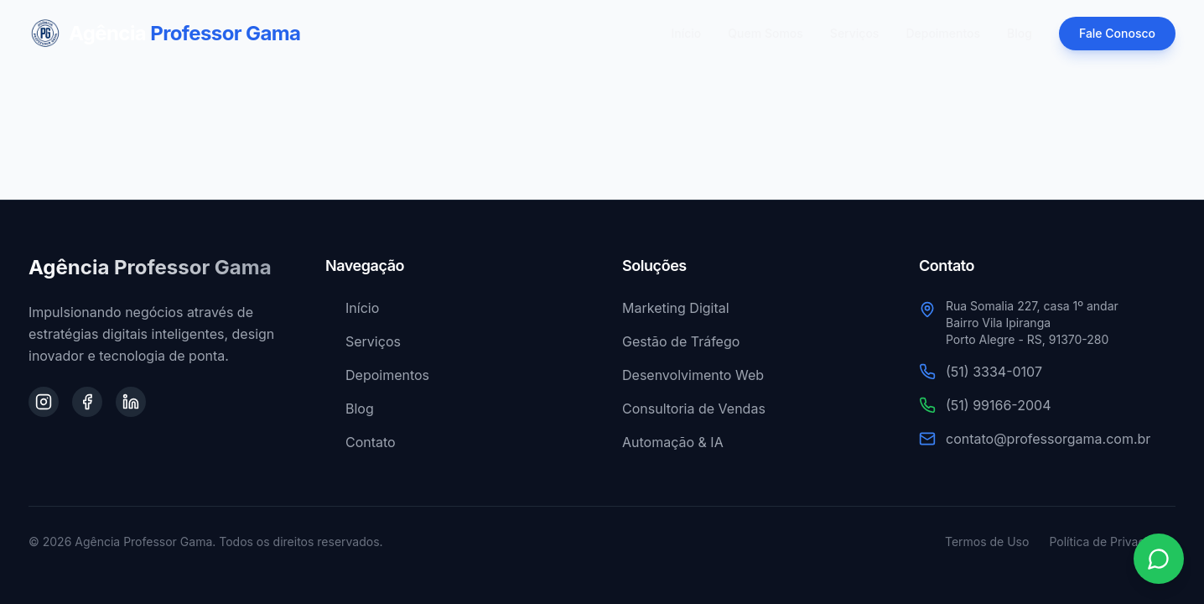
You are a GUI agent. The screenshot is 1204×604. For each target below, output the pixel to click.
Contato (360, 442)
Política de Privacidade (1112, 541)
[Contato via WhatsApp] (1159, 559)
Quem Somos (765, 33)
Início (687, 33)
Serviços (855, 33)
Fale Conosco (1117, 33)
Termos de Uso (987, 541)
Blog (1019, 33)
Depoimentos (943, 33)
